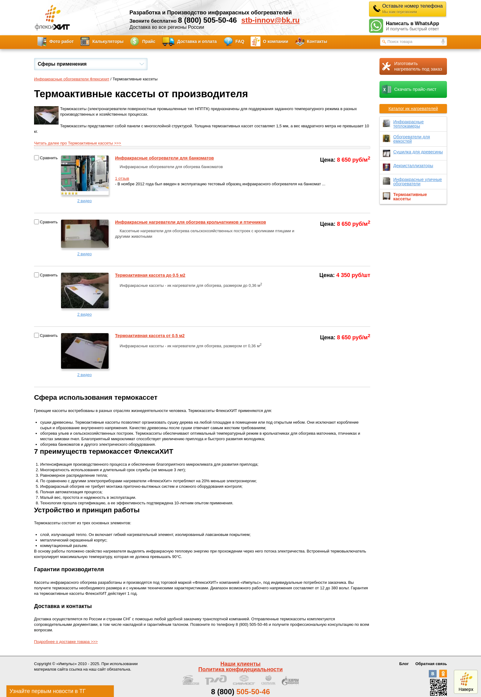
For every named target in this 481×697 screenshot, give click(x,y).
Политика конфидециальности (240, 669)
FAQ (240, 41)
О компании (275, 41)
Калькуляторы (107, 41)
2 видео (84, 200)
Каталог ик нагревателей (413, 108)
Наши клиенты (241, 664)
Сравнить (49, 158)
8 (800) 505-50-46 (207, 20)
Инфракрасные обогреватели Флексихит (71, 79)
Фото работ (61, 41)
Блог (404, 663)
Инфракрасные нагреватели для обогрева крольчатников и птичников (190, 222)
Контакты (317, 41)
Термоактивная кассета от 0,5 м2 (150, 335)
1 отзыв (122, 178)
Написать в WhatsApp (416, 26)
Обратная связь (431, 663)
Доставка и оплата (197, 41)
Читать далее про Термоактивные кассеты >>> (77, 143)
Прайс (149, 41)
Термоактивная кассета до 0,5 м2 (150, 275)
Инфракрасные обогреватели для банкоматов (164, 158)
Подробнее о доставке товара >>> (66, 641)
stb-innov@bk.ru (270, 20)
